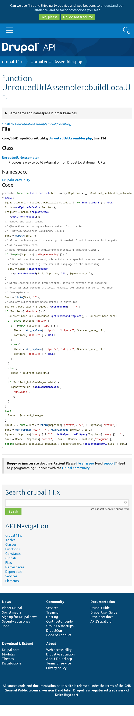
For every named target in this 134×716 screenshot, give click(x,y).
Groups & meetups (60, 637)
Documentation (102, 613)
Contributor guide (59, 632)
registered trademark (108, 701)
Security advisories (16, 632)
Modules (8, 665)
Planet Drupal (12, 619)
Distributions (11, 674)
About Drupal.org (59, 670)
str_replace (34, 336)
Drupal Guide (100, 619)
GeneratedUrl (90, 203)
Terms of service (58, 674)
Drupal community (76, 479)
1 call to (36, 124)
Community (55, 613)
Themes (8, 670)
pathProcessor (38, 272)
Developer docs (101, 628)
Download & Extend (17, 655)
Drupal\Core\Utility (16, 180)
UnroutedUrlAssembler (20, 157)
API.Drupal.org (100, 632)
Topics (10, 551)
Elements (12, 592)
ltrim (19, 302)
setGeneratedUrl (95, 455)
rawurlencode (59, 440)
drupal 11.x (12, 61)
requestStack (40, 213)
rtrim (44, 435)
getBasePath (59, 312)
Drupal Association (60, 665)
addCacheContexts (46, 395)
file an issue (85, 474)
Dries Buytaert (66, 706)
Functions (12, 560)
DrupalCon (54, 642)
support (109, 474)
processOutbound (25, 277)
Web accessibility (59, 661)
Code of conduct (58, 646)
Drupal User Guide (103, 623)
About (51, 655)
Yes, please (49, 17)
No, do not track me (78, 17)
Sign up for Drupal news (19, 628)
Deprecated (13, 583)
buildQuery (80, 445)
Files (8, 574)
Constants (13, 565)
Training (52, 623)
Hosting (52, 628)
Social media (11, 623)
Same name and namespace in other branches (43, 113)
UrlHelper (63, 445)
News (6, 613)
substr (19, 238)
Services (11, 587)
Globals (11, 569)
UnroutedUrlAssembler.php (56, 61)
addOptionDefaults (27, 208)
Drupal (78, 701)
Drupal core (10, 661)
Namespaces (14, 578)
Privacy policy (56, 679)
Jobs (5, 637)
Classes (11, 556)
